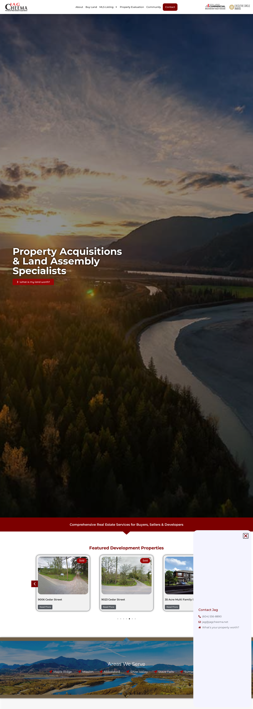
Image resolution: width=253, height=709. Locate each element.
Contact (170, 7)
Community (153, 7)
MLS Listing (108, 7)
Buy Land (91, 7)
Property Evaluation (132, 7)
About (79, 7)
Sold (81, 560)
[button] (34, 584)
